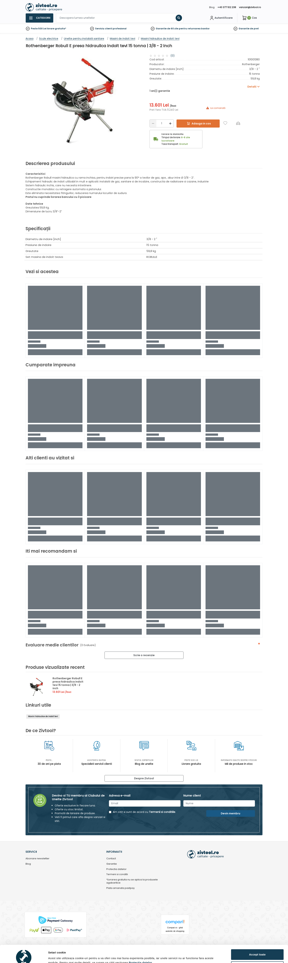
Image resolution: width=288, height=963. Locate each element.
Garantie (244, 28)
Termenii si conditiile (162, 812)
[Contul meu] (221, 18)
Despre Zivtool (144, 778)
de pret (254, 28)
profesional (120, 28)
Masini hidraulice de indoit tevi (43, 716)
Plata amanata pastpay (120, 888)
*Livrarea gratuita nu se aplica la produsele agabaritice (132, 881)
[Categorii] (39, 18)
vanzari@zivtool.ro (250, 7)
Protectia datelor (116, 869)
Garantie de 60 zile (167, 28)
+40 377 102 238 (226, 7)
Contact (111, 858)
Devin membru (230, 813)
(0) (172, 55)
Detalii (52, 954)
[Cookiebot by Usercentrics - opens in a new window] (24, 956)
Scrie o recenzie (144, 655)
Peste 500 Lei (38, 28)
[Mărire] (170, 123)
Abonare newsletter (37, 858)
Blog (212, 7)
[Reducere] (153, 123)
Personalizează (257, 948)
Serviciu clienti (103, 28)
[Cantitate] (161, 123)
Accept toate (257, 936)
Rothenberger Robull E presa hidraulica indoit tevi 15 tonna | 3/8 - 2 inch (68, 683)
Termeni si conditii (117, 874)
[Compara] (238, 123)
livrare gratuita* (56, 28)
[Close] (159, 4)
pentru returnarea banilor (194, 28)
